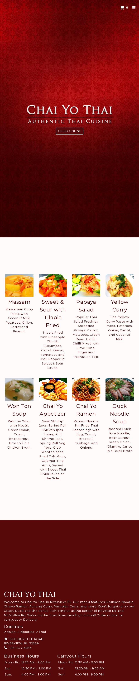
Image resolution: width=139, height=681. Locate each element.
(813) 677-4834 (18, 648)
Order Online (69, 131)
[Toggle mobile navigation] (134, 8)
